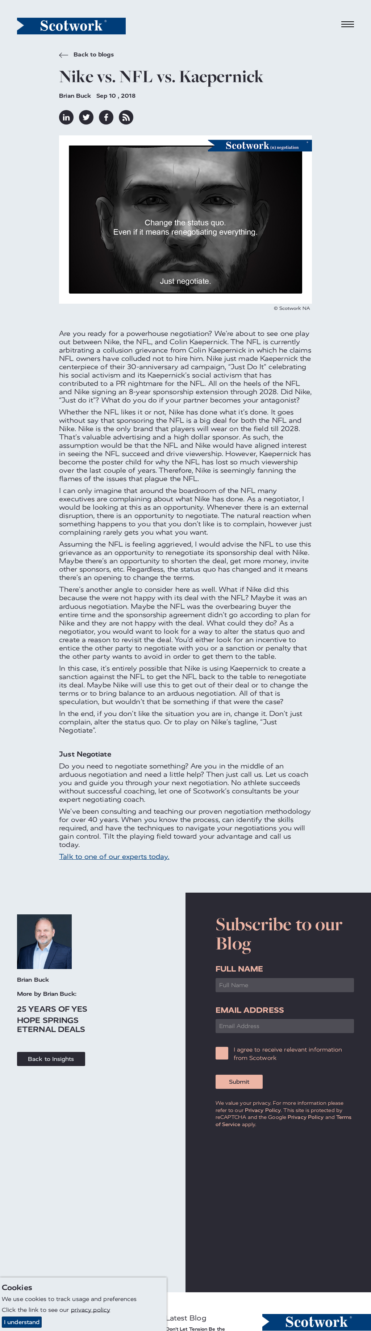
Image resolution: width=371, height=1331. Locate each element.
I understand (21, 1322)
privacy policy (90, 1309)
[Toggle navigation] (348, 24)
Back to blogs (86, 55)
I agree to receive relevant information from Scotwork (288, 1053)
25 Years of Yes (52, 1009)
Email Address (250, 1010)
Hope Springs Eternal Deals (51, 1025)
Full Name (239, 968)
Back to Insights (51, 1059)
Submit (239, 1081)
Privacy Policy (263, 1110)
